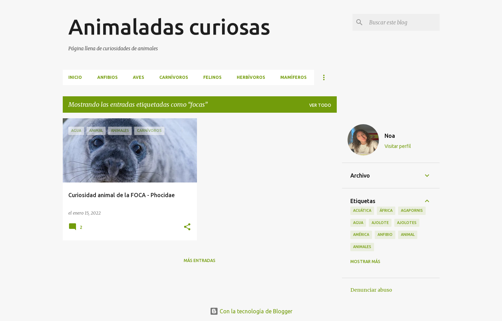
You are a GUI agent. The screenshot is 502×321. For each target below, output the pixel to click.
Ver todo (320, 105)
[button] (187, 227)
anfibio (385, 234)
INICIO (75, 77)
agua (358, 223)
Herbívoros (251, 77)
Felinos (212, 77)
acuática (362, 210)
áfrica (386, 210)
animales (362, 247)
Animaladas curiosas (169, 26)
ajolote (380, 223)
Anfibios (107, 77)
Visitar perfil (398, 146)
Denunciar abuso (371, 290)
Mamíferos (293, 77)
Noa (390, 136)
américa (361, 234)
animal (407, 234)
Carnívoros (173, 77)
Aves (138, 77)
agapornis (412, 210)
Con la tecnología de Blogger (251, 311)
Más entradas (199, 260)
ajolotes (407, 223)
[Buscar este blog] (403, 22)
